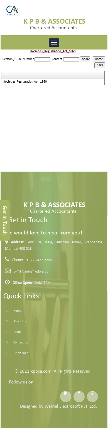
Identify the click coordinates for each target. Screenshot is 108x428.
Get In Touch (4, 220)
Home (11, 311)
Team (10, 332)
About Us (13, 321)
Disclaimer (14, 353)
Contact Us (14, 342)
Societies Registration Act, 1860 (25, 81)
